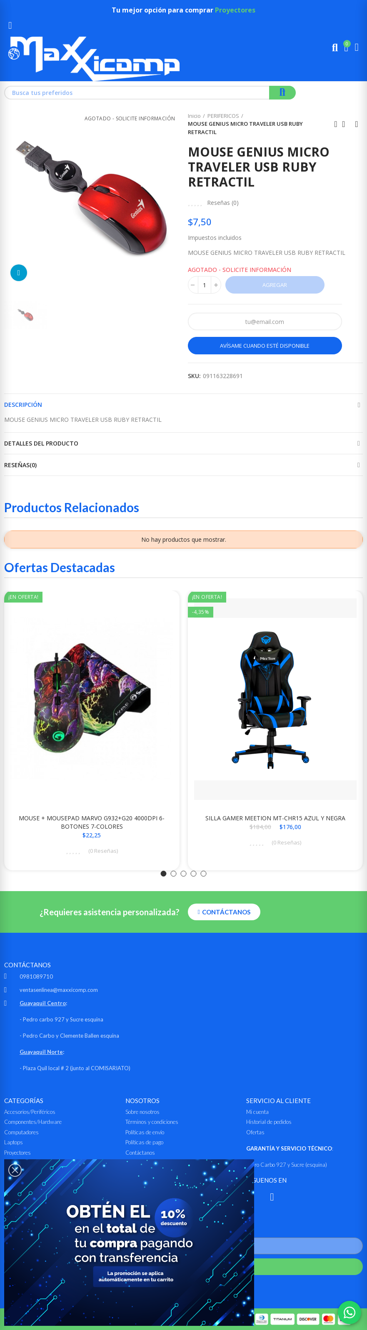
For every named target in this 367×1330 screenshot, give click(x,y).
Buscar (282, 93)
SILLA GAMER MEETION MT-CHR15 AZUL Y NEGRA (275, 818)
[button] (164, 874)
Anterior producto (336, 124)
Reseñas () (223, 203)
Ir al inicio (346, 124)
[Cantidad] (204, 285)
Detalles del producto (41, 443)
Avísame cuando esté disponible (265, 345)
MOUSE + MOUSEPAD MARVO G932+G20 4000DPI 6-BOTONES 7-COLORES (92, 822)
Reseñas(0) (20, 465)
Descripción (23, 404)
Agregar (274, 285)
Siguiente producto (356, 124)
